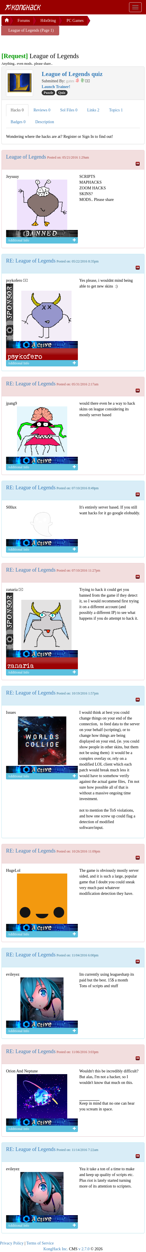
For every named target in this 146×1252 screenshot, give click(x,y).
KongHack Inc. (55, 1249)
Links (93, 110)
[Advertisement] (47, 42)
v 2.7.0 (84, 1249)
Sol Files (68, 110)
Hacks (17, 110)
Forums (24, 20)
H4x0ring (48, 20)
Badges (18, 122)
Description (44, 122)
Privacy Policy (12, 1243)
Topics (116, 110)
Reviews (42, 110)
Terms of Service (40, 1243)
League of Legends (26, 157)
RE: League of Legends (30, 261)
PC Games (75, 20)
